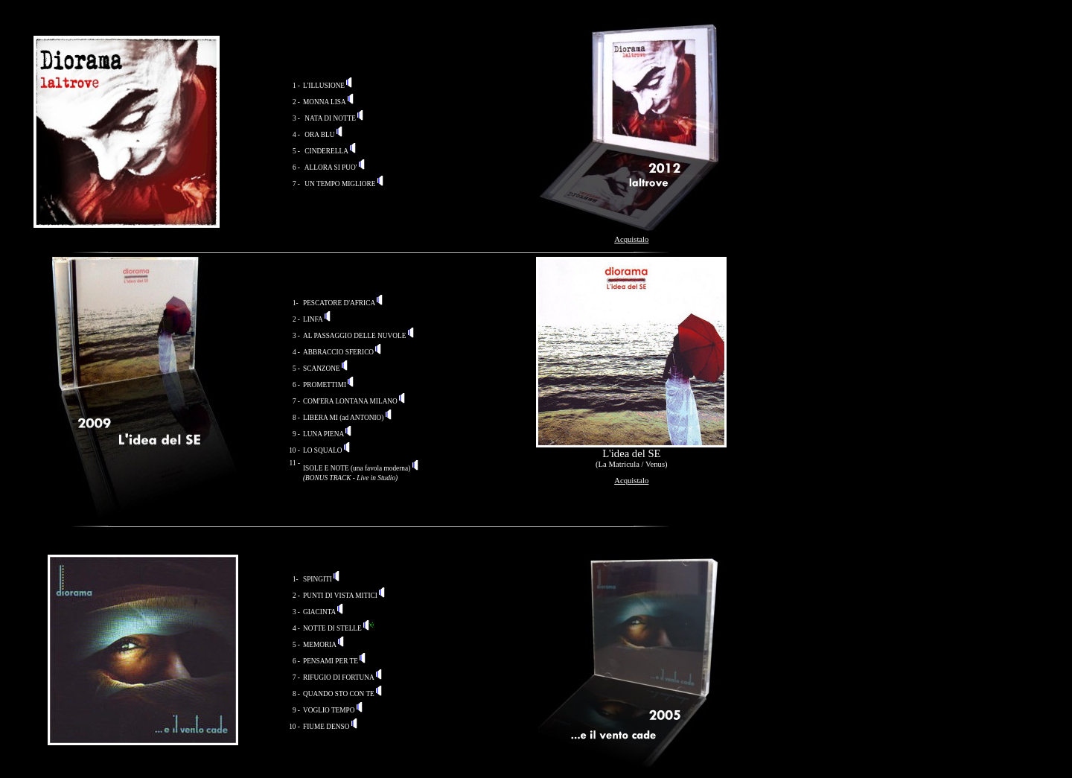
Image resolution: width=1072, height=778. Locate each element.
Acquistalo (631, 239)
